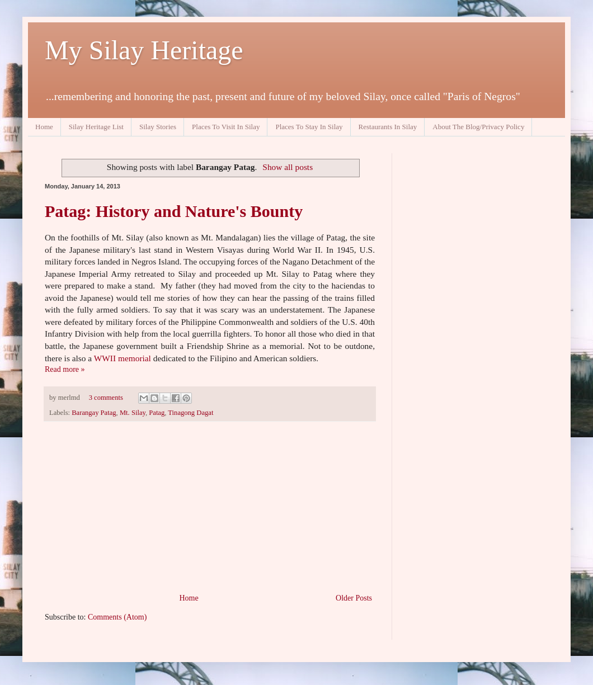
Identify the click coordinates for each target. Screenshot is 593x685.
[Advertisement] (210, 507)
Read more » (65, 369)
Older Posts (354, 598)
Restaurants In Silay (388, 126)
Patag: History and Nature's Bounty (174, 211)
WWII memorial (122, 358)
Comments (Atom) (117, 617)
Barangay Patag (94, 413)
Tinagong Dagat (190, 413)
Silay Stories (157, 126)
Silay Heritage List (96, 126)
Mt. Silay (132, 413)
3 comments (106, 397)
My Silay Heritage (144, 50)
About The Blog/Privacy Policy (478, 126)
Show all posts (287, 167)
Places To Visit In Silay (226, 126)
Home (44, 126)
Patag (156, 413)
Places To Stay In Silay (308, 126)
